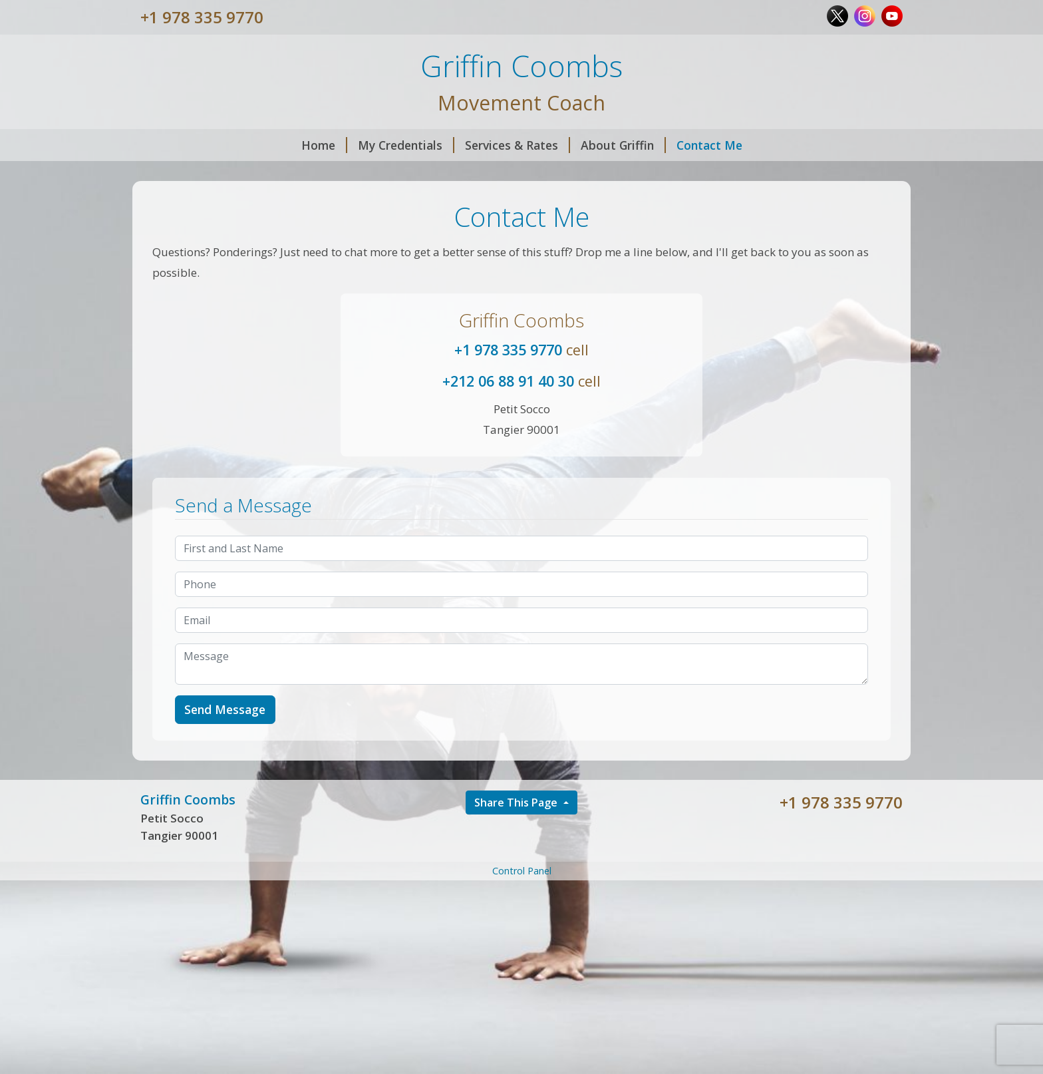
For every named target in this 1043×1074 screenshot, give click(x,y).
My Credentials (406, 145)
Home (324, 145)
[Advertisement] (521, 976)
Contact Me (709, 145)
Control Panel (521, 870)
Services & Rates (517, 145)
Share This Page (517, 802)
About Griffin (623, 145)
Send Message (224, 709)
